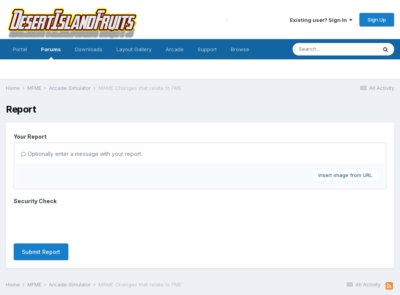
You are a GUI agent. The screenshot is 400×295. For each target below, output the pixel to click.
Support (207, 49)
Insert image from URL (345, 175)
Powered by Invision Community (200, 283)
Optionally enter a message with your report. (81, 153)
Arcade (175, 49)
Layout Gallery (134, 49)
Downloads (88, 49)
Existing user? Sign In (321, 20)
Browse (240, 49)
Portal (20, 49)
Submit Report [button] (41, 221)
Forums (51, 52)
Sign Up (377, 19)
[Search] (335, 49)
